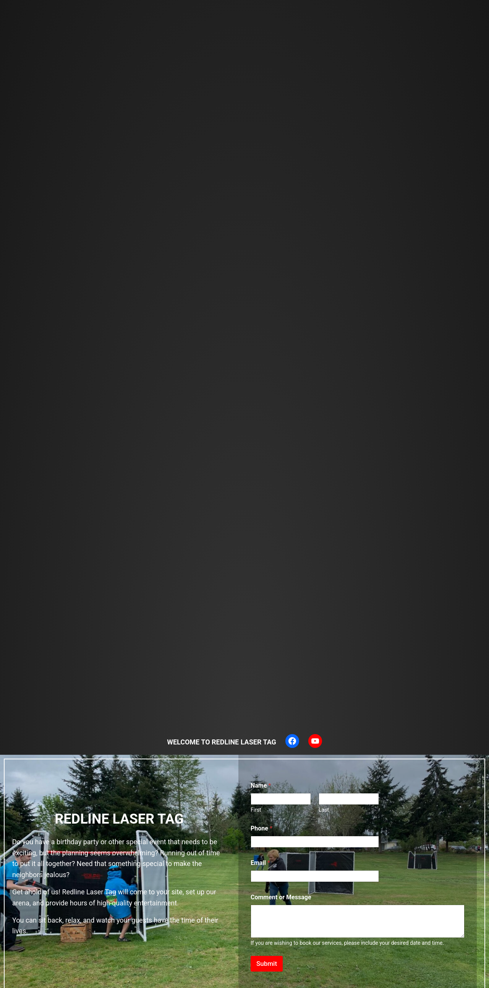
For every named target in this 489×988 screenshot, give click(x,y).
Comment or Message (281, 897)
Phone (261, 828)
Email (260, 862)
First (256, 810)
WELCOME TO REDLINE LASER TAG (221, 742)
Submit (266, 963)
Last (324, 810)
